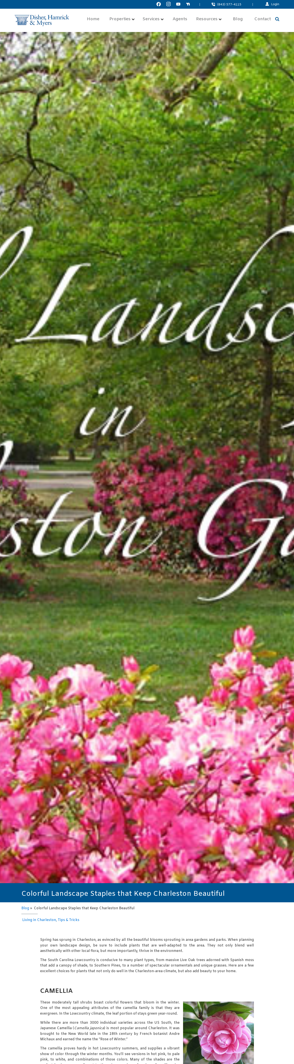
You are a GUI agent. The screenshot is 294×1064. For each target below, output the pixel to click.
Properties (122, 19)
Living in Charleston (39, 920)
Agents (180, 19)
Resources (209, 19)
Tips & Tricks (68, 920)
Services (153, 19)
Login (275, 4)
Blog (238, 19)
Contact (262, 19)
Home (93, 19)
